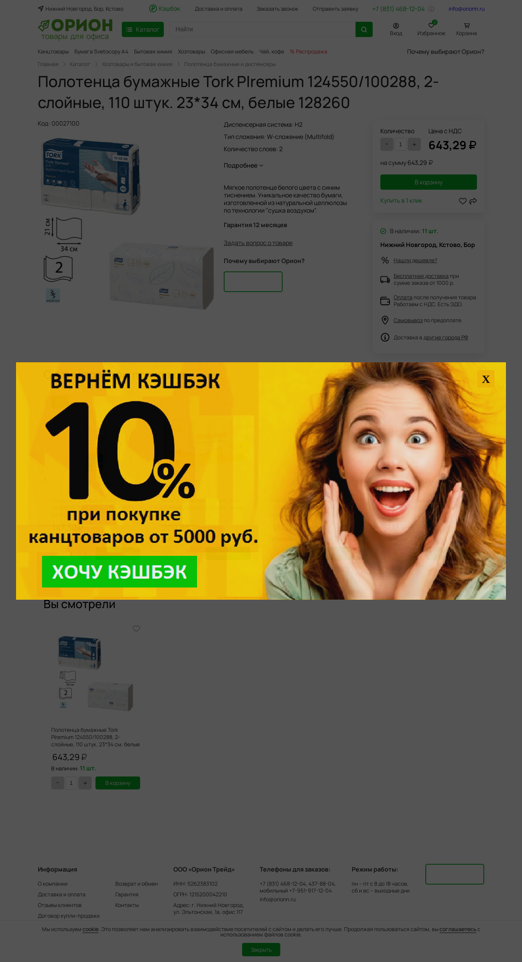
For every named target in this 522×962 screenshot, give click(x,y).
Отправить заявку (335, 8)
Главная (48, 64)
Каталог (80, 64)
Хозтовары (191, 51)
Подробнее (240, 165)
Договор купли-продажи (69, 915)
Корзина (466, 33)
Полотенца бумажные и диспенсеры (230, 64)
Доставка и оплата (218, 8)
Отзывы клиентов (60, 905)
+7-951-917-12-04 (310, 890)
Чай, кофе (271, 51)
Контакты (127, 905)
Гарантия (127, 894)
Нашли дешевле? (415, 260)
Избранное (431, 28)
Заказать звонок (277, 8)
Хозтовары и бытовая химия (137, 64)
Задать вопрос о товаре (258, 242)
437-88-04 (322, 883)
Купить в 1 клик (401, 201)
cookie (90, 929)
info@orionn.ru (467, 8)
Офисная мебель (232, 51)
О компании (53, 883)
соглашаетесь (458, 929)
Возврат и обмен (136, 883)
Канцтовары (53, 51)
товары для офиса (75, 35)
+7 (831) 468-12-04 (398, 9)
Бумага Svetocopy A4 (101, 51)
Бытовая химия (153, 51)
